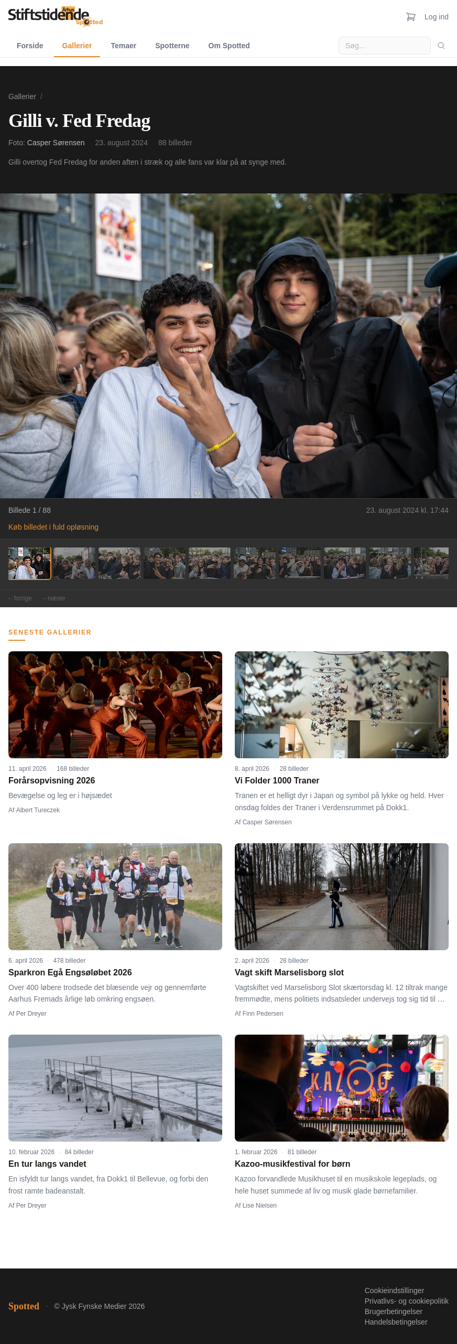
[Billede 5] (210, 563)
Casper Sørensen (56, 142)
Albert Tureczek (38, 810)
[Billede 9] (390, 563)
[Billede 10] (435, 563)
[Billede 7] (300, 563)
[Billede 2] (74, 563)
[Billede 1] (29, 563)
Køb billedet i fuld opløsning (53, 527)
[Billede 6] (255, 563)
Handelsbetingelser (396, 1322)
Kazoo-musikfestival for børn (292, 1163)
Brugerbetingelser (394, 1311)
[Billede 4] (165, 563)
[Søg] (441, 45)
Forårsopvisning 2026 (51, 780)
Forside (30, 45)
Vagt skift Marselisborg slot (289, 972)
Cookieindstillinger (395, 1290)
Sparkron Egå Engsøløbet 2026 (70, 972)
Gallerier (77, 45)
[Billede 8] (345, 563)
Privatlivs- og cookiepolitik (407, 1301)
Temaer (123, 45)
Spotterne (172, 45)
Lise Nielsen (260, 1205)
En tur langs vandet (47, 1163)
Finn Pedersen (263, 1013)
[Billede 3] (119, 563)
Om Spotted (229, 45)
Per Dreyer (31, 1013)
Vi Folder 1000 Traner (277, 780)
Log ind (437, 17)
